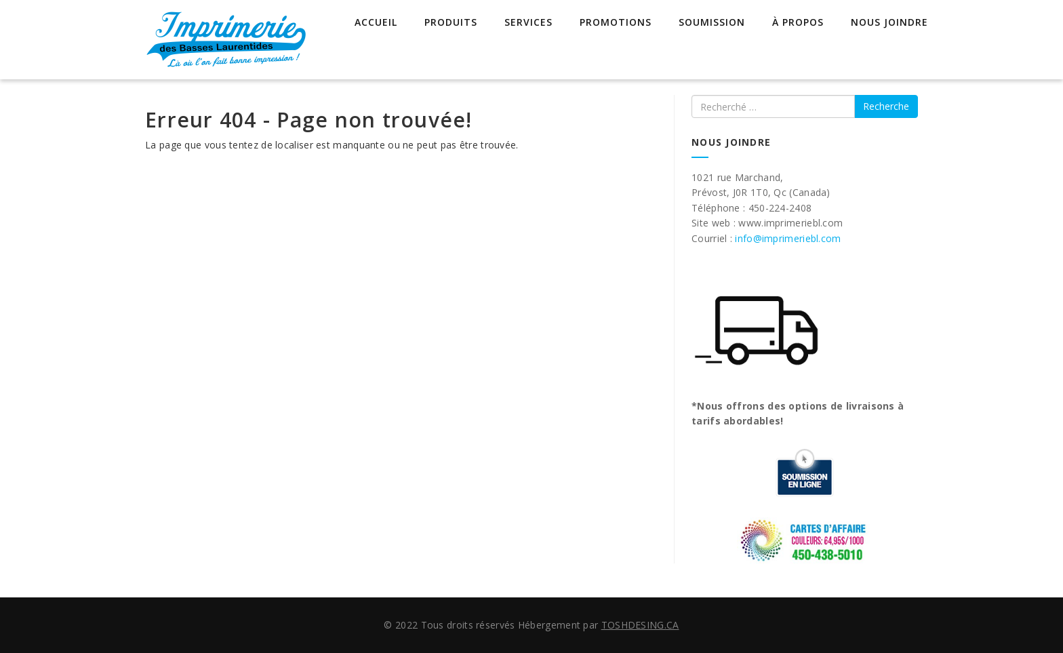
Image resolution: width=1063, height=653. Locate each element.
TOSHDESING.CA (640, 624)
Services (528, 22)
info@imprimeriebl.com (788, 238)
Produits (450, 22)
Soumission (712, 22)
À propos (798, 22)
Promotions (615, 22)
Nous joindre (889, 22)
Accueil (376, 22)
